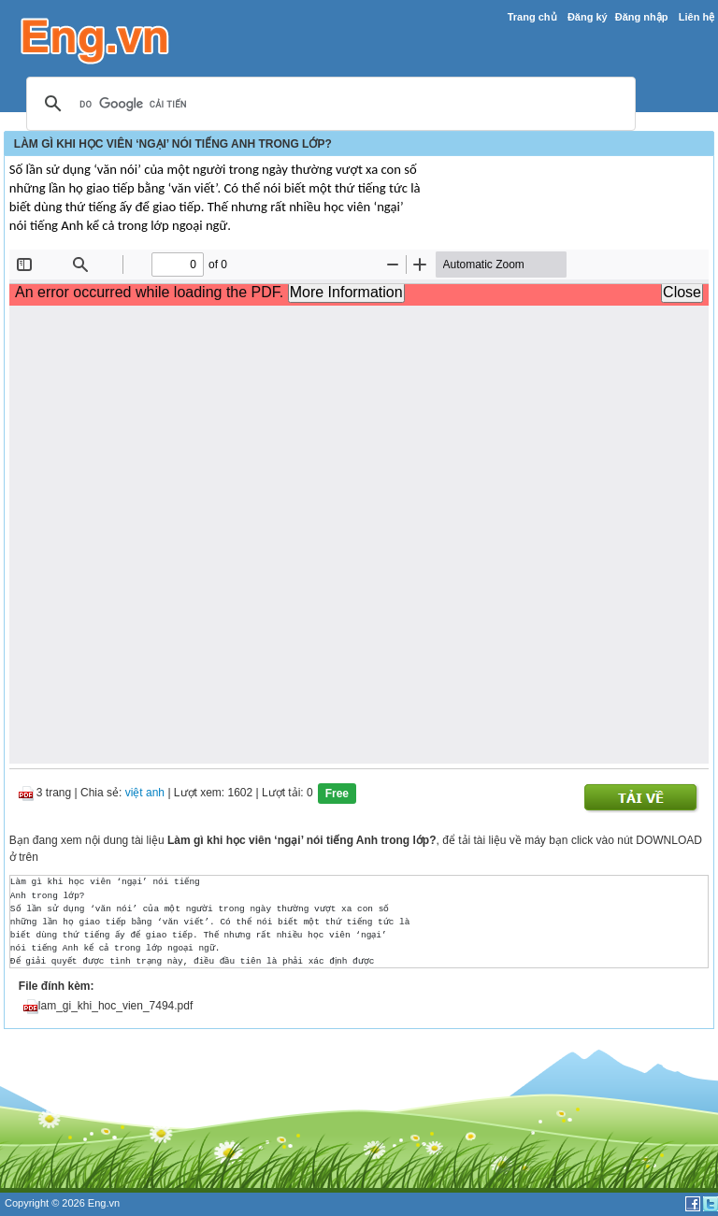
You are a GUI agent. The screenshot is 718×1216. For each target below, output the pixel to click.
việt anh (145, 793)
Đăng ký (587, 16)
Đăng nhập (641, 16)
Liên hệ (696, 16)
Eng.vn (104, 1203)
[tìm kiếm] (328, 104)
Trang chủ (532, 16)
